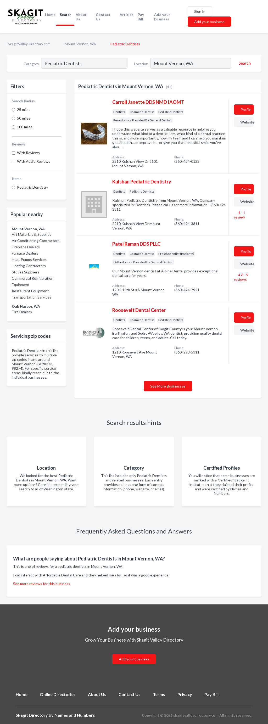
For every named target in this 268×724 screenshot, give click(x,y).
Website (247, 122)
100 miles (24, 127)
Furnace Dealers (25, 253)
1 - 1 (239, 214)
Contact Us (103, 16)
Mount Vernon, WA (80, 44)
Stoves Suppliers (25, 272)
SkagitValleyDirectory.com (29, 44)
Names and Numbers (74, 714)
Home (50, 14)
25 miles (23, 109)
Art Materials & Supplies (31, 234)
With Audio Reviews (33, 161)
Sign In (199, 11)
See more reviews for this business (41, 583)
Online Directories (58, 694)
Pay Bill (141, 16)
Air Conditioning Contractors (35, 240)
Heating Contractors (29, 265)
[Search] (244, 63)
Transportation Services (31, 297)
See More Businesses (168, 386)
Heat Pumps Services (29, 259)
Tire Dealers (22, 312)
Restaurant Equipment (30, 291)
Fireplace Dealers (26, 247)
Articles (126, 14)
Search (65, 14)
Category (31, 63)
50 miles (23, 118)
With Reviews (28, 152)
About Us (81, 16)
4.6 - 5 (241, 277)
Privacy (184, 694)
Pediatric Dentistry (32, 187)
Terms (159, 694)
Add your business (162, 16)
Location (141, 63)
